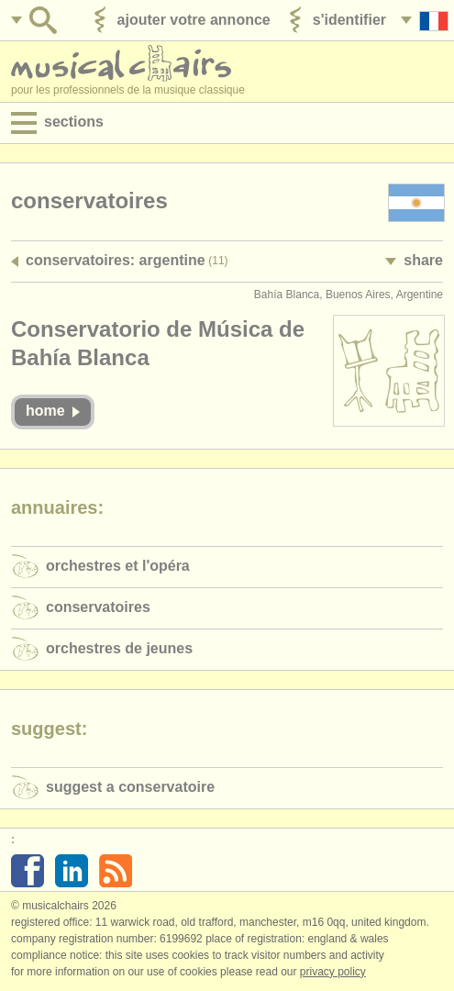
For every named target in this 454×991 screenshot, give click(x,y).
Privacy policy (333, 971)
